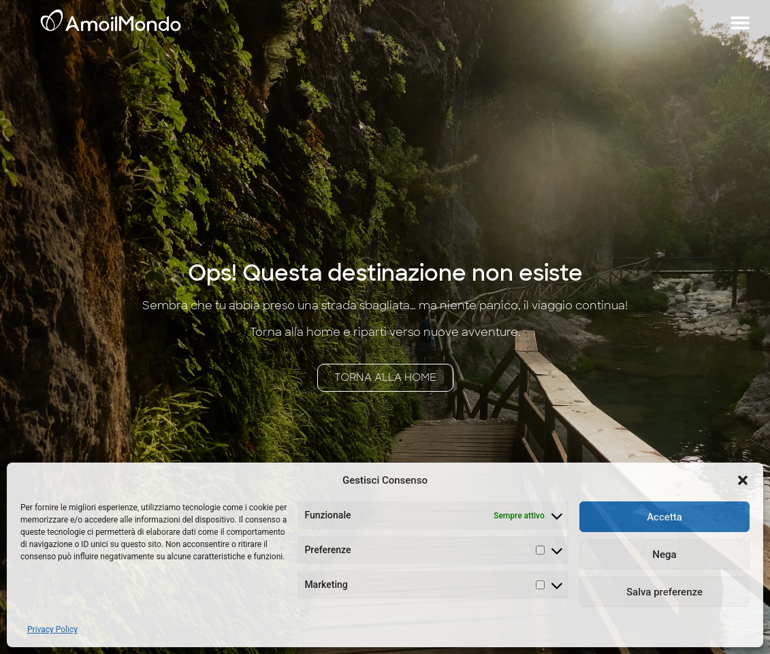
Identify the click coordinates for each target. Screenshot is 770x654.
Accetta (664, 517)
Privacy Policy (52, 629)
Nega (664, 554)
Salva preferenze (664, 592)
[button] (743, 480)
